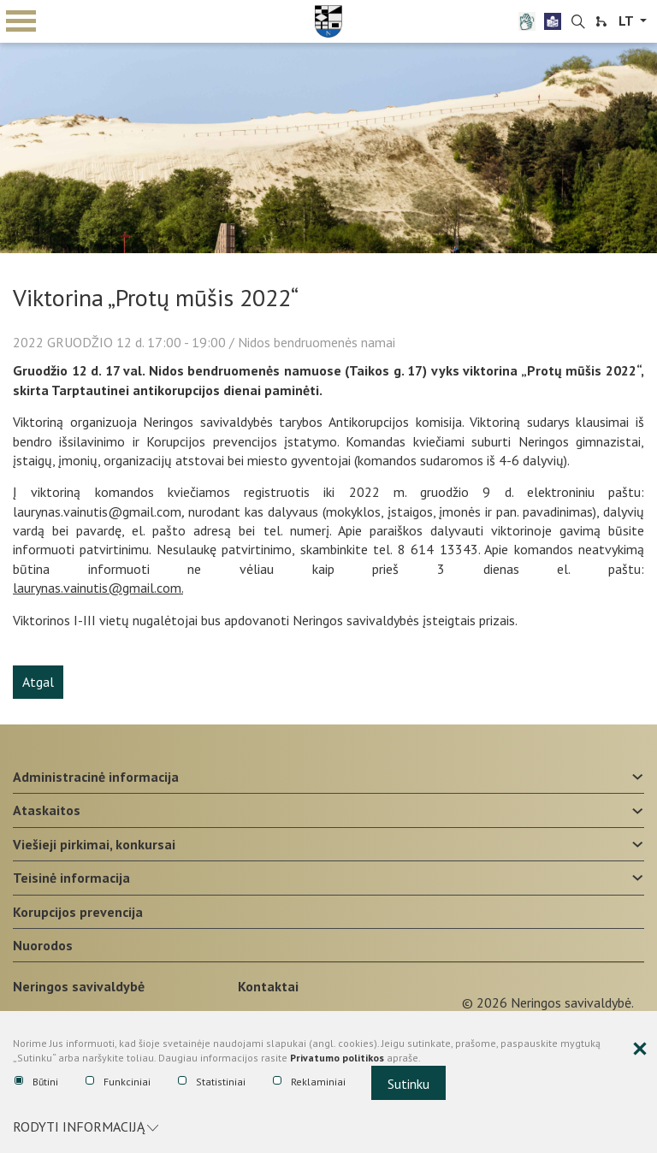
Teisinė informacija (71, 877)
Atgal (38, 681)
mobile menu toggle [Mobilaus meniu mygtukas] (21, 21)
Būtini (36, 1082)
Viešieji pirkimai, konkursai (94, 844)
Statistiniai (212, 1082)
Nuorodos (43, 945)
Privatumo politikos (337, 1057)
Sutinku (408, 1083)
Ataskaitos (46, 810)
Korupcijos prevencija (78, 911)
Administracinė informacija (96, 776)
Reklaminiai (309, 1082)
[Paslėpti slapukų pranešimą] (640, 1049)
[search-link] (578, 22)
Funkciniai (118, 1082)
